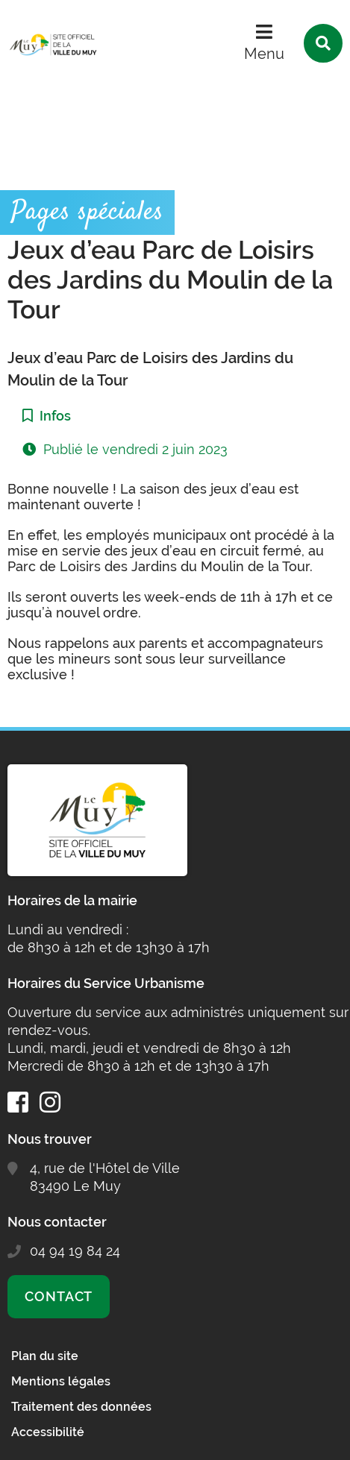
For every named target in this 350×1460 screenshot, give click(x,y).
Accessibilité (47, 1432)
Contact (59, 1296)
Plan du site (44, 1356)
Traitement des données (81, 1407)
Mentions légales (60, 1381)
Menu (264, 54)
